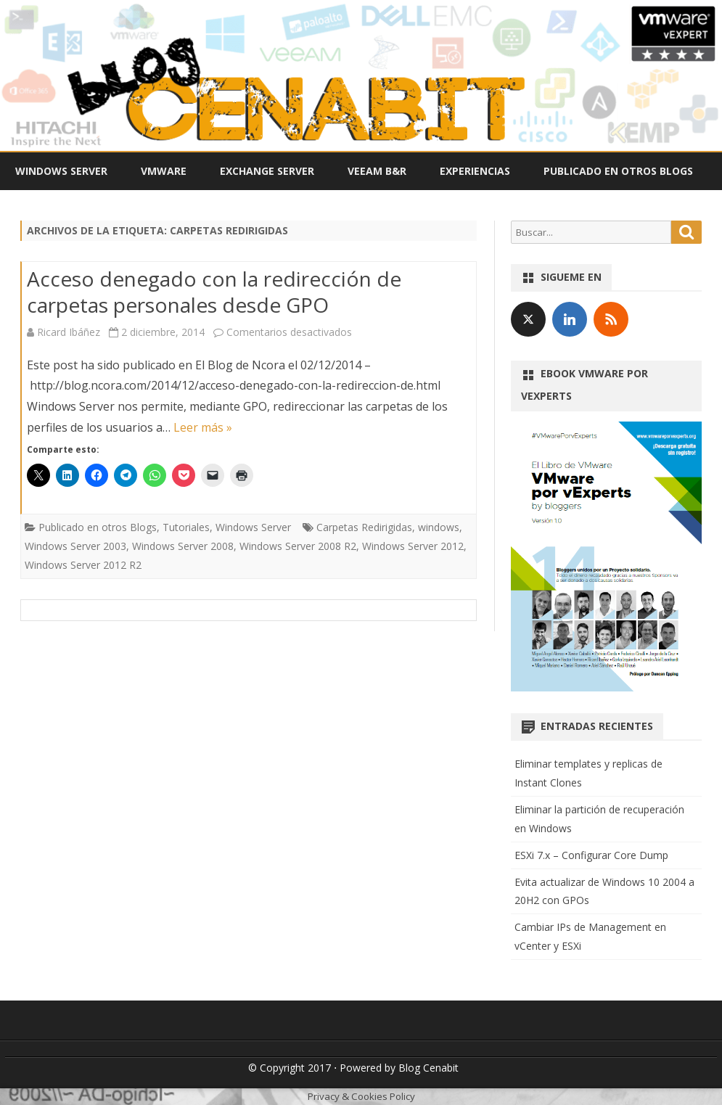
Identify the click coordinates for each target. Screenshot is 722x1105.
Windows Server (61, 171)
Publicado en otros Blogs (618, 171)
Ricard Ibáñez (68, 332)
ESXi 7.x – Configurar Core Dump (591, 855)
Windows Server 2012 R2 (83, 565)
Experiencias (475, 171)
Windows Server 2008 (183, 546)
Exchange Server (267, 171)
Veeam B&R (377, 171)
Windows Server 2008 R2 (297, 546)
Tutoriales (186, 527)
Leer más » (202, 427)
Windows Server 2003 (75, 546)
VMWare (163, 171)
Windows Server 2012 (413, 546)
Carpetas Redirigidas (364, 527)
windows (438, 527)
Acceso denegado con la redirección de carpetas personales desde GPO (214, 292)
